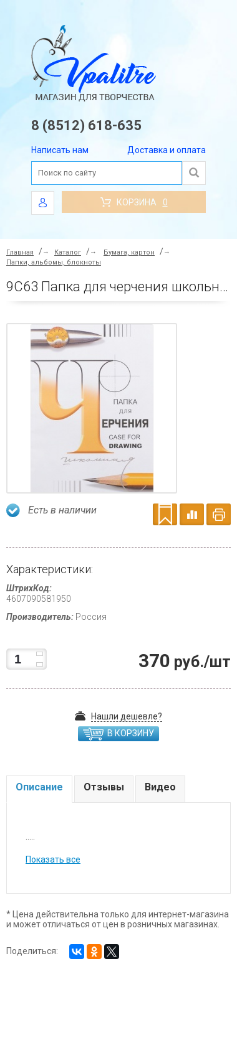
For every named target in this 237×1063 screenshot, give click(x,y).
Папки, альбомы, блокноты (53, 262)
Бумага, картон (129, 252)
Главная (20, 252)
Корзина (134, 202)
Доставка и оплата (166, 150)
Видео (160, 787)
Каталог (67, 252)
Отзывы (104, 787)
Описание (39, 787)
